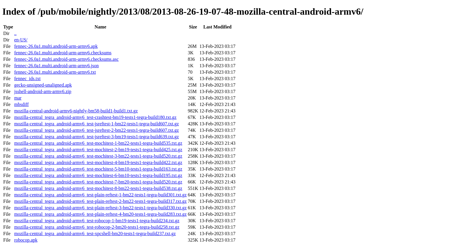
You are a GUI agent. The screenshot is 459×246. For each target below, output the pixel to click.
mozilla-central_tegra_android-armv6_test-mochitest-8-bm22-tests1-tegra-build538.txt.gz (98, 188)
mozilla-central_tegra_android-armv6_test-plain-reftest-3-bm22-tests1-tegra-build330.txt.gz (100, 207)
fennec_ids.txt (27, 78)
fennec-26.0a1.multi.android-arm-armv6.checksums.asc (66, 59)
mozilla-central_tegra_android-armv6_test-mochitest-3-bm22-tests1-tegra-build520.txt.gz (98, 156)
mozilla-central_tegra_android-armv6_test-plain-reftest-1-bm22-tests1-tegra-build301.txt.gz (100, 194)
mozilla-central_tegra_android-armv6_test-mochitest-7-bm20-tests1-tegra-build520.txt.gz (98, 181)
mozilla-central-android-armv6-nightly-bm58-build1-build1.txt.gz (76, 110)
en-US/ (20, 39)
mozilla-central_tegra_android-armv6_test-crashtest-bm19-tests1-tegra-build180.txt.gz (95, 117)
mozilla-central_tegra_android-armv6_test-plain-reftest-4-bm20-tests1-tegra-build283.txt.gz (100, 214)
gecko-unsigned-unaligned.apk (43, 84)
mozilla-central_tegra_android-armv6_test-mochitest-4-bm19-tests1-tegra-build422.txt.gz (98, 162)
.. (15, 33)
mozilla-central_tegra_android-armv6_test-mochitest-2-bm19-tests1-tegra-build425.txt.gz (98, 149)
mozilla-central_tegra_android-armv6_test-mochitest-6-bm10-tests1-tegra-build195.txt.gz (98, 175)
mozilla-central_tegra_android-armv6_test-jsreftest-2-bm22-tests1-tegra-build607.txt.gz (96, 130)
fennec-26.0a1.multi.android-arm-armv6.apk (55, 46)
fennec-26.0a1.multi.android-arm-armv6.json (56, 65)
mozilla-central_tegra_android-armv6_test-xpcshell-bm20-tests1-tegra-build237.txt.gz (95, 233)
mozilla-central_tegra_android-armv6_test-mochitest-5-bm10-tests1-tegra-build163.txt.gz (98, 168)
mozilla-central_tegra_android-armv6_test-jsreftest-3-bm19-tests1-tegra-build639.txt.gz (96, 136)
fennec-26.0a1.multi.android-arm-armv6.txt (55, 72)
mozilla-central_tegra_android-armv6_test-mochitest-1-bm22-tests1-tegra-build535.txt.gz (98, 143)
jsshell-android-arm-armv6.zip (42, 91)
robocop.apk (25, 239)
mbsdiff (21, 104)
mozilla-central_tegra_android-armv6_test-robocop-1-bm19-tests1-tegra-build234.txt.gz (96, 220)
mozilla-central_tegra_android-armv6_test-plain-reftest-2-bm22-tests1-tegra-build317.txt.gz (100, 201)
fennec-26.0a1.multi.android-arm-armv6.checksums (62, 52)
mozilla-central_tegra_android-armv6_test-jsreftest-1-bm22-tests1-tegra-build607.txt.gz (96, 123)
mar (17, 97)
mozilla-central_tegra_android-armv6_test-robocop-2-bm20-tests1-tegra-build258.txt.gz (96, 227)
